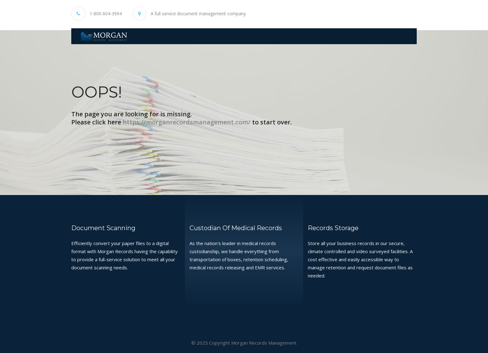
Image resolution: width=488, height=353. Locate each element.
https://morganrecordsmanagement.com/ (187, 122)
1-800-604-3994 (106, 14)
